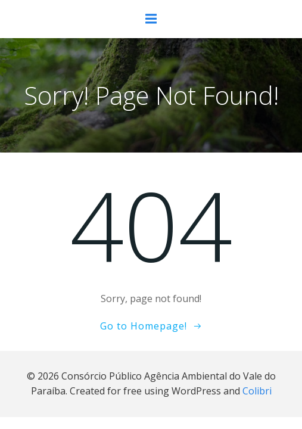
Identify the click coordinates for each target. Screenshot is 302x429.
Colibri (257, 390)
